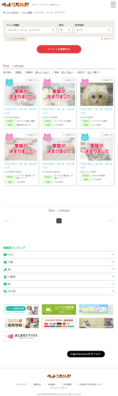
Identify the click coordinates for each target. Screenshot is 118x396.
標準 (18, 72)
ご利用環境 (66, 383)
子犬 (10, 253)
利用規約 (51, 383)
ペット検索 (27, 12)
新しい (38, 72)
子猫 (10, 261)
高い (70, 72)
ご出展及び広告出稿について (90, 383)
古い (46, 72)
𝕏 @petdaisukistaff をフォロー (86, 352)
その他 (11, 290)
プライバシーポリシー (59, 387)
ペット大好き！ (13, 12)
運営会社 (37, 383)
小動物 (11, 275)
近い (89, 72)
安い (63, 72)
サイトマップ (21, 383)
